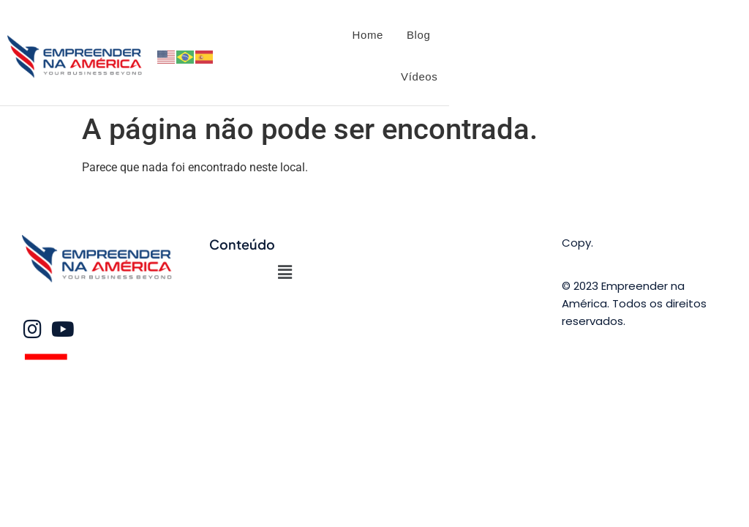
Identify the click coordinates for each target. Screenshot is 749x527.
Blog (418, 35)
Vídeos (419, 76)
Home (368, 35)
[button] (284, 272)
